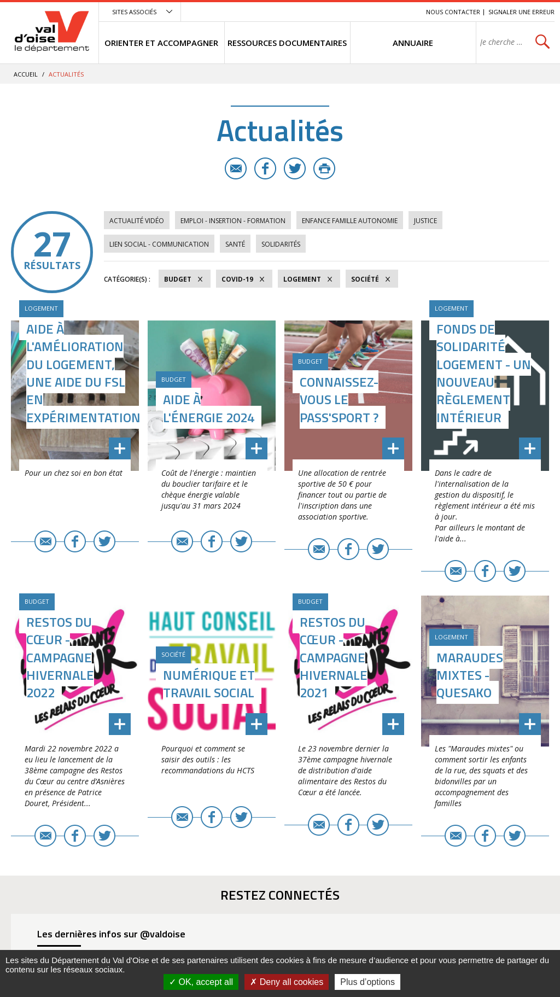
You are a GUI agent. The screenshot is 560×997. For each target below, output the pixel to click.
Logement (302, 279)
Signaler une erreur (521, 12)
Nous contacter (453, 12)
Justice (425, 220)
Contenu (366, 12)
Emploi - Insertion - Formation (232, 220)
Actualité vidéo (136, 220)
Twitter (295, 168)
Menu (338, 12)
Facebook (265, 168)
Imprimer (324, 168)
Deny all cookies (286, 982)
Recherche (402, 12)
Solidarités (280, 244)
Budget (177, 279)
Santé (235, 244)
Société (365, 279)
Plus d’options (367, 982)
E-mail (236, 168)
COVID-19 (237, 279)
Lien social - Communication (159, 244)
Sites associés (134, 12)
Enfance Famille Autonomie (350, 220)
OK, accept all (201, 982)
